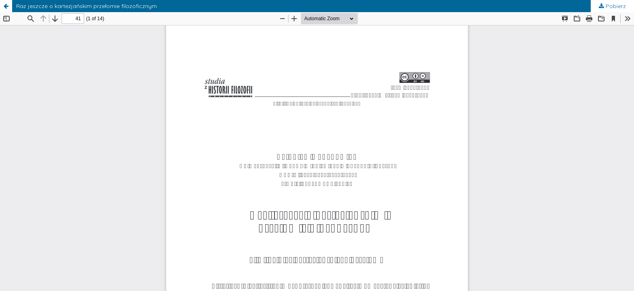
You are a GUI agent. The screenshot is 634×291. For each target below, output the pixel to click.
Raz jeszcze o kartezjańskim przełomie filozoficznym (86, 6)
